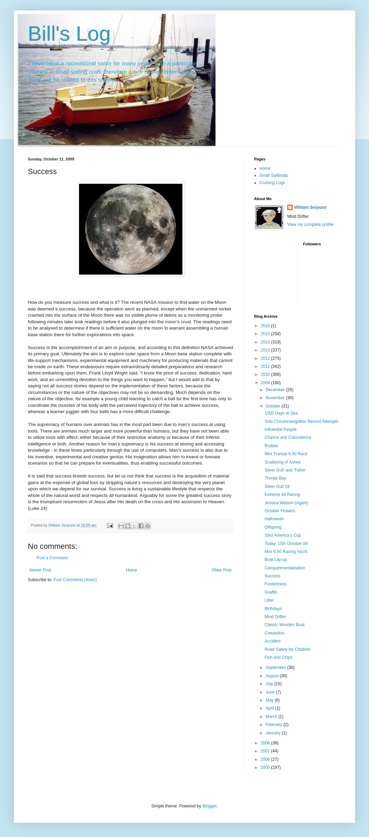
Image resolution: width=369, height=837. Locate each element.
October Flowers (280, 510)
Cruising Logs (272, 182)
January (274, 733)
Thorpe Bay (275, 478)
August (273, 675)
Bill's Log (69, 33)
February (274, 724)
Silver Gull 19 (277, 486)
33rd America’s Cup (283, 535)
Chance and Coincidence (288, 437)
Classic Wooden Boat (285, 624)
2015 (266, 333)
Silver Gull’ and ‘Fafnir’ (285, 470)
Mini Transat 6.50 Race (286, 453)
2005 (266, 767)
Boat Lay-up (276, 559)
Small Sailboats (273, 175)
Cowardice (274, 633)
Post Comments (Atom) (75, 579)
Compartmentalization (285, 568)
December (276, 389)
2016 (266, 325)
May (270, 700)
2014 (266, 342)
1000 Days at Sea (281, 413)
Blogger (209, 806)
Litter (269, 600)
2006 (266, 759)
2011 (266, 366)
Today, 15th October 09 (286, 543)
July (270, 683)
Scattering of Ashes (282, 462)
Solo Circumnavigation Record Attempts (301, 421)
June (271, 692)
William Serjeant (310, 207)
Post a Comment (52, 557)
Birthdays (273, 608)
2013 (266, 350)
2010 (266, 374)
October (274, 406)
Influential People (281, 429)
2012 (266, 358)
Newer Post (40, 570)
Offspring (273, 527)
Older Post (221, 570)
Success (272, 576)
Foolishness (276, 584)
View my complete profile (310, 224)
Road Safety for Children (287, 649)
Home (131, 570)
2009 (266, 382)
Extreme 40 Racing (282, 494)
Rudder (271, 445)
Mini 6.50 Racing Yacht (286, 551)
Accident (273, 641)
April (270, 708)
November (276, 397)
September (276, 667)
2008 (266, 743)
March (272, 716)
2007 (266, 751)
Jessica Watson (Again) (286, 502)
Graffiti (271, 592)
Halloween (274, 518)
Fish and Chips (278, 657)
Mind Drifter (275, 616)
